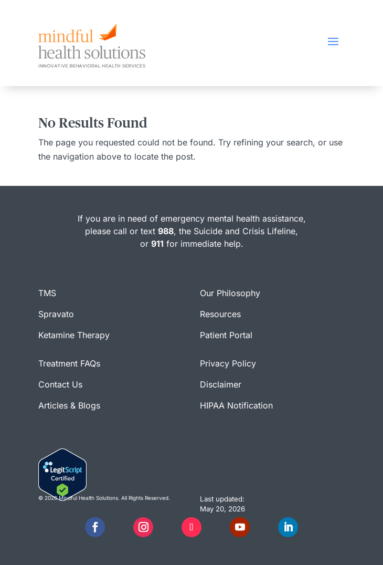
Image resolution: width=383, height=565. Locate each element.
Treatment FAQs (69, 363)
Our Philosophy (230, 293)
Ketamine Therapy (74, 335)
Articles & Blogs (69, 405)
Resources (220, 314)
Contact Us (60, 384)
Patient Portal (226, 335)
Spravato (56, 314)
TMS (47, 293)
